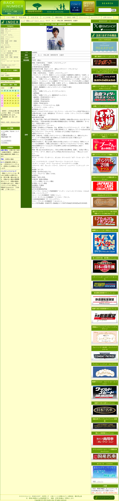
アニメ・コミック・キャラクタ (10, 62)
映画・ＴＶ (4, 33)
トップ (23, 21)
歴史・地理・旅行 (6, 55)
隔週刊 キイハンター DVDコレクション (104, 230)
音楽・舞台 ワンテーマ (9, 29)
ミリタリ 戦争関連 (7, 53)
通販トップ (29, 21)
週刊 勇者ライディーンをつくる (105, 56)
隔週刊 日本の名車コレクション (105, 403)
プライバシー (83, 17)
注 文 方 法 (34, 17)
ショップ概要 (10, 17)
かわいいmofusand (104, 40)
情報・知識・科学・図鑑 (9, 41)
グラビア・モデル (6, 35)
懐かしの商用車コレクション (104, 433)
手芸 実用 (4, 43)
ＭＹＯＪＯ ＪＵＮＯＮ (105, 464)
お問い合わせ (107, 17)
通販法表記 (58, 17)
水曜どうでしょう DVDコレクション (105, 106)
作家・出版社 (5, 75)
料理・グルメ (5, 39)
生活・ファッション (7, 37)
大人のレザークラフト (105, 195)
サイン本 (4, 73)
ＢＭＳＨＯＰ (36, 496)
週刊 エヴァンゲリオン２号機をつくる (104, 155)
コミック (76, 14)
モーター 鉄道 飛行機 (9, 51)
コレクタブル (5, 45)
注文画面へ (4, 142)
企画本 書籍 (5, 67)
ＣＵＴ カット (40, 21)
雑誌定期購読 (90, 14)
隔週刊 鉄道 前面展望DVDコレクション (104, 309)
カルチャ (4, 59)
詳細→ (16, 85)
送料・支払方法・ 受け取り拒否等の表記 (104, 493)
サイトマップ (95, 17)
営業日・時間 (71, 17)
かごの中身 (46, 17)
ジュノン (99, 481)
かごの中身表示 (6, 140)
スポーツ (4, 49)
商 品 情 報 (22, 17)
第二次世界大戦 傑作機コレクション (105, 258)
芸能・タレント (6, 31)
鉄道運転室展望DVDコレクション (104, 293)
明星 (94, 481)
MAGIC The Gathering (8, 81)
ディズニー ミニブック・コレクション (104, 364)
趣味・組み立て (6, 47)
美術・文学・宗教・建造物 (9, 57)
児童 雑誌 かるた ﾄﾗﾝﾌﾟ (8, 65)
